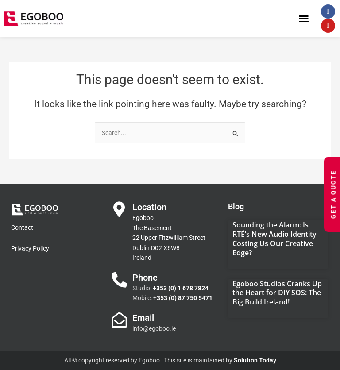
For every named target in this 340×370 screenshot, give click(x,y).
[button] (304, 19)
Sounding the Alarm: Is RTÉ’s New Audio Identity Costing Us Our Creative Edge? (274, 238)
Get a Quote (333, 194)
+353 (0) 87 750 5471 (182, 297)
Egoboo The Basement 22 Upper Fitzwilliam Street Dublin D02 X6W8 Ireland (168, 237)
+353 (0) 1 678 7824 (181, 288)
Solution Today (255, 360)
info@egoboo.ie (154, 328)
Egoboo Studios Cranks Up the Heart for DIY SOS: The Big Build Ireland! (277, 293)
